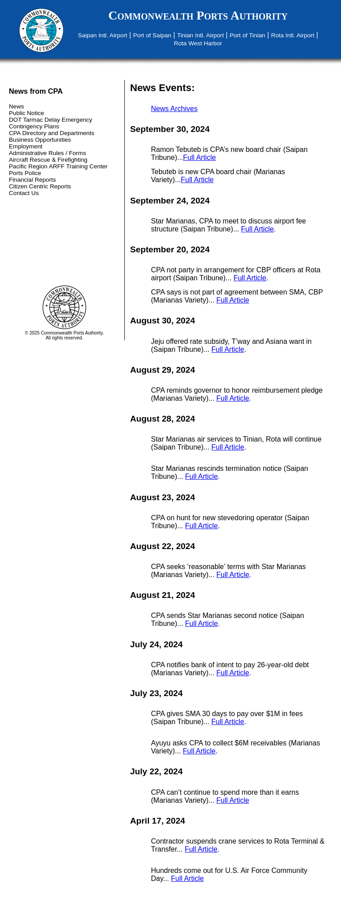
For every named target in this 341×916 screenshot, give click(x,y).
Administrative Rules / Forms (47, 153)
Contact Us (24, 193)
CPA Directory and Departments (51, 133)
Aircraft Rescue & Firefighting (48, 159)
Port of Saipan (152, 35)
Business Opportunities (40, 139)
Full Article (199, 157)
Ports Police (25, 173)
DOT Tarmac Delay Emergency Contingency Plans (50, 123)
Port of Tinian (247, 35)
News (16, 106)
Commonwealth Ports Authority (198, 15)
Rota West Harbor (198, 43)
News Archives (174, 108)
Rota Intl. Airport (292, 35)
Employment (26, 146)
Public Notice (26, 113)
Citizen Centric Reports (40, 186)
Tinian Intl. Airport (200, 35)
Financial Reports (32, 179)
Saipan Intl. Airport (102, 35)
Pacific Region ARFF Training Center (58, 166)
